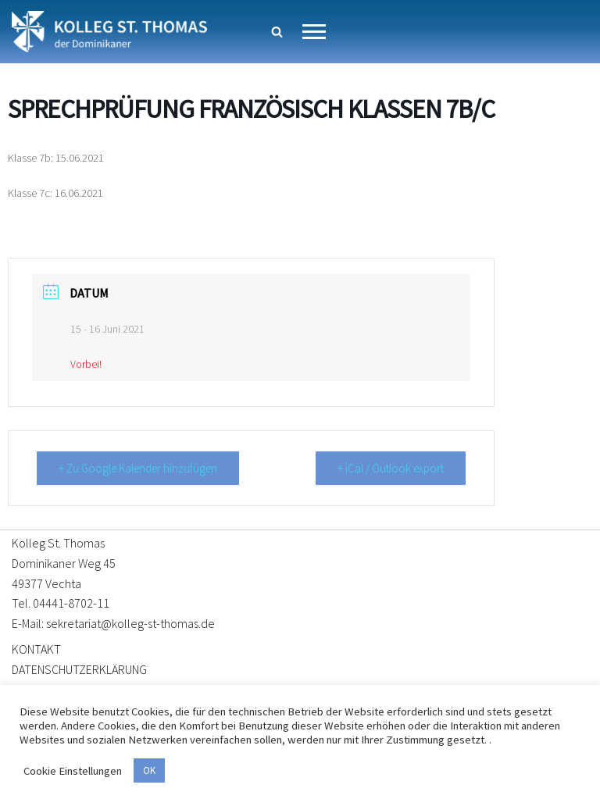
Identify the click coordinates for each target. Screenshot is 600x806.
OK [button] (149, 770)
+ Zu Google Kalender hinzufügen (138, 468)
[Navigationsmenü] (314, 31)
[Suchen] (277, 31)
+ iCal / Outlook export (391, 468)
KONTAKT (36, 649)
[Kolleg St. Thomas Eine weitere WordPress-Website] (109, 31)
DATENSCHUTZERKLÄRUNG (79, 669)
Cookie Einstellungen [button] (72, 771)
